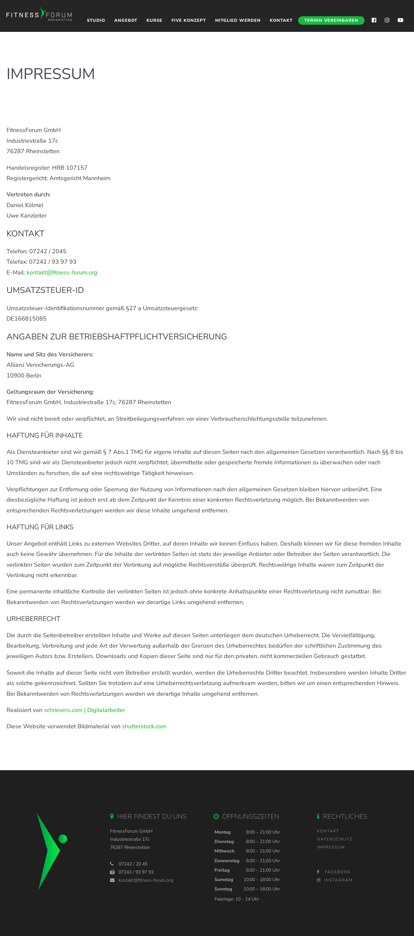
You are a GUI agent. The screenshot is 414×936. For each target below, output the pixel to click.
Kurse (154, 20)
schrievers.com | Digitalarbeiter (84, 710)
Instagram (335, 880)
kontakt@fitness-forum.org (62, 272)
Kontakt (281, 20)
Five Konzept (189, 20)
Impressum (331, 847)
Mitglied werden (238, 20)
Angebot (125, 20)
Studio (96, 20)
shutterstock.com (144, 726)
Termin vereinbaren (331, 20)
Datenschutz (334, 839)
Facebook (334, 872)
